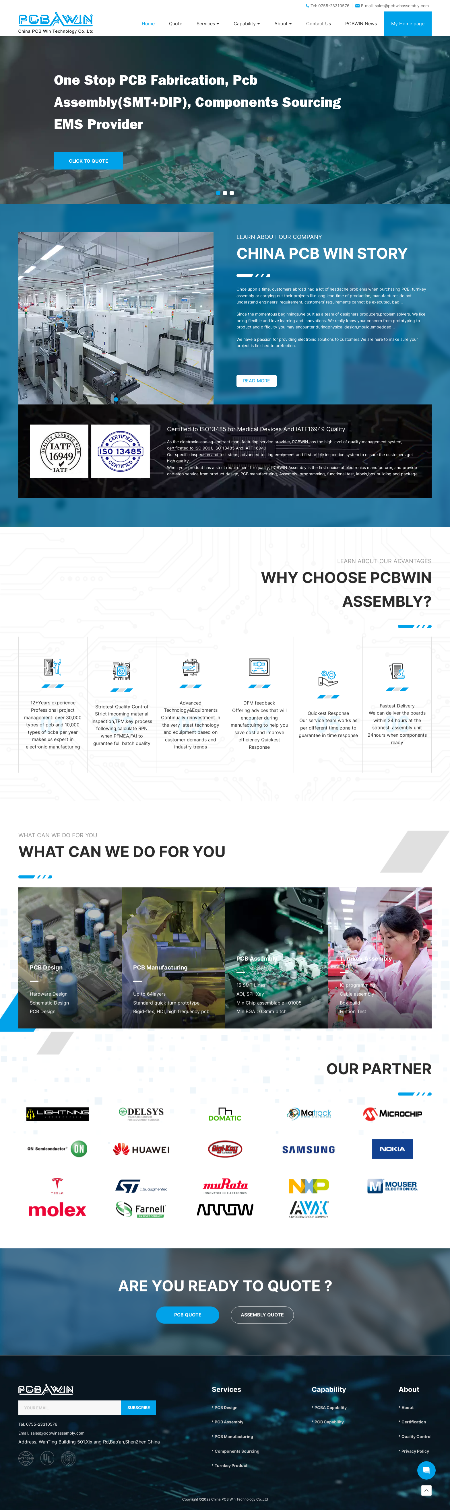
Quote (175, 23)
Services (208, 23)
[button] (218, 193)
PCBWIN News (361, 23)
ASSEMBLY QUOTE (262, 1416)
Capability (247, 23)
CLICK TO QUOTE (88, 161)
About (283, 23)
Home (148, 23)
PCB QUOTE (187, 1416)
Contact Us (318, 23)
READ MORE (256, 381)
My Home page (407, 23)
